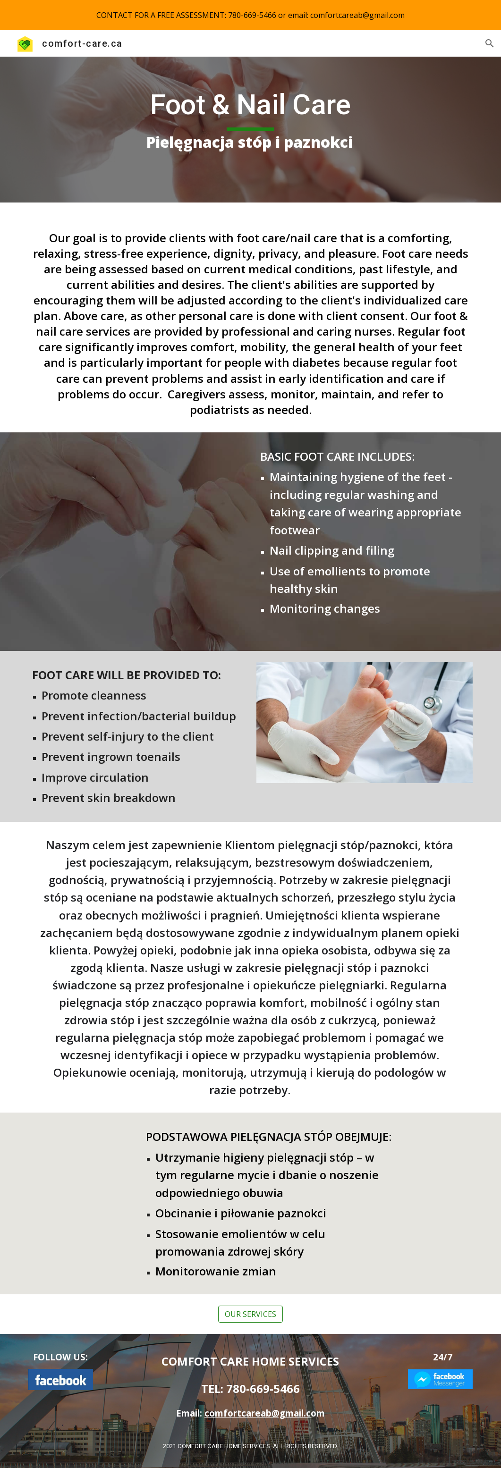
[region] (250, 15)
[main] (250, 129)
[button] (489, 43)
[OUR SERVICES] (250, 1314)
